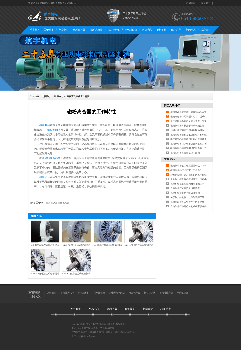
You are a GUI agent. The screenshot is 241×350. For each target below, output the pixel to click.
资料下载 (161, 29)
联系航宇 (205, 3)
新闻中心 (58, 96)
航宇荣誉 (176, 29)
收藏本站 (190, 3)
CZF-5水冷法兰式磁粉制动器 (139, 245)
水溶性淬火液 (67, 292)
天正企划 (76, 336)
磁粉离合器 (96, 29)
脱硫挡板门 (83, 292)
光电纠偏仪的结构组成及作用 (185, 193)
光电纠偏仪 (131, 29)
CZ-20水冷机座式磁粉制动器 (45, 245)
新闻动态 (191, 29)
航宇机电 (45, 96)
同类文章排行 (172, 105)
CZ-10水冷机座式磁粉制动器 (107, 245)
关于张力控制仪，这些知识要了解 (187, 197)
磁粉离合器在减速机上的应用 (185, 153)
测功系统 (147, 29)
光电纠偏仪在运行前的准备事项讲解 (188, 206)
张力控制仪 (114, 29)
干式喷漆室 (182, 292)
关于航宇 (49, 29)
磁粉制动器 (79, 29)
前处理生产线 (166, 292)
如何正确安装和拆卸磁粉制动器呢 (187, 130)
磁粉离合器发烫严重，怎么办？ (186, 170)
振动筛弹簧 (149, 292)
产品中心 (63, 29)
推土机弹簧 (134, 292)
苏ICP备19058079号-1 (125, 332)
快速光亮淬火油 (117, 292)
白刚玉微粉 (99, 292)
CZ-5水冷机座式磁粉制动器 (76, 245)
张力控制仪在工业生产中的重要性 (187, 202)
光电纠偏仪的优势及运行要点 (185, 188)
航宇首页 (35, 29)
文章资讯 (169, 159)
